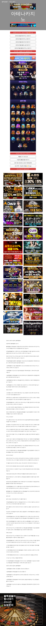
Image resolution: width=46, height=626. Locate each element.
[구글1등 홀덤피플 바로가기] (23, 159)
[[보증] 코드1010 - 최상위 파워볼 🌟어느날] (23, 32)
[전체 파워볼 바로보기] (30, 605)
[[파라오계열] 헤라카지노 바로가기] (23, 35)
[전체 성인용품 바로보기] (30, 620)
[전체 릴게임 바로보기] (30, 614)
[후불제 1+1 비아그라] (23, 156)
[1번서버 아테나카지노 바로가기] (23, 153)
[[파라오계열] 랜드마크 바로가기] (23, 42)
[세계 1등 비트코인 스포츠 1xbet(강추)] (23, 162)
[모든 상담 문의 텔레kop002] (23, 54)
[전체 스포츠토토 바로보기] (30, 599)
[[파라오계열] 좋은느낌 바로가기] (23, 45)
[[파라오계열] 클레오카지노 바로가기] (23, 48)
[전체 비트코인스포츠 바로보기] (30, 611)
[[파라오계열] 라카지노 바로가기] (23, 38)
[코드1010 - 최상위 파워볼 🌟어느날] (23, 166)
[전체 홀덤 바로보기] (30, 608)
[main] (23, 16)
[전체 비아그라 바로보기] (30, 617)
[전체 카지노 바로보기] (30, 595)
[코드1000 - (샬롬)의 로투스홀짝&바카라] (23, 51)
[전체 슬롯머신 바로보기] (30, 602)
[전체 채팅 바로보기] (30, 623)
